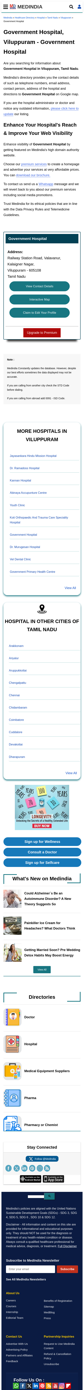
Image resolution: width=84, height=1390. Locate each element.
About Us (13, 1293)
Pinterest (42, 1386)
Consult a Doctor (42, 852)
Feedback (12, 1361)
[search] (36, 1196)
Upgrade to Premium (42, 332)
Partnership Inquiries (59, 1336)
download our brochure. (33, 175)
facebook (22, 1386)
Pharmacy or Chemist (41, 1125)
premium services (34, 164)
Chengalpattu (17, 682)
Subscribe (67, 1269)
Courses (11, 1306)
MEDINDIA (26, 7)
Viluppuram (65, 17)
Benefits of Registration (58, 1300)
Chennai (14, 695)
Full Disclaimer (67, 1246)
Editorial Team (14, 1317)
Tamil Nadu (52, 17)
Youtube (55, 1386)
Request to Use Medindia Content (59, 1346)
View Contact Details (39, 286)
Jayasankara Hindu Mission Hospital (33, 455)
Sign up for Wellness (42, 842)
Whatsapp (46, 184)
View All (70, 588)
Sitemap (49, 1306)
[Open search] (71, 6)
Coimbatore (16, 719)
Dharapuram (17, 756)
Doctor (29, 1017)
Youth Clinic (17, 505)
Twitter (29, 1386)
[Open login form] (79, 6)
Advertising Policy (17, 1349)
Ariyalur (14, 658)
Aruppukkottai (18, 670)
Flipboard (68, 1386)
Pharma (30, 1098)
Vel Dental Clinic (20, 559)
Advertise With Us (17, 1343)
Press (47, 1318)
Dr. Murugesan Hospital (25, 547)
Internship (12, 1312)
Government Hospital (23, 534)
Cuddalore (15, 732)
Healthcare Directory (24, 17)
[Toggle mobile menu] (4, 6)
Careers (11, 1300)
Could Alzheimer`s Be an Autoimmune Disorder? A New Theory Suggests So (47, 899)
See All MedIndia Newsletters (26, 1279)
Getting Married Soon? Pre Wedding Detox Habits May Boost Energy (52, 952)
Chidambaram (18, 707)
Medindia (7, 17)
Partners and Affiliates (19, 1355)
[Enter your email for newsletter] (30, 1269)
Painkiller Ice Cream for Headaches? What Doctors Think (49, 925)
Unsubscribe (51, 1364)
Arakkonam (16, 645)
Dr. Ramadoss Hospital (24, 468)
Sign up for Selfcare (42, 863)
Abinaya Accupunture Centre (28, 492)
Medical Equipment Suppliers (47, 1071)
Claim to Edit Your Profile (39, 312)
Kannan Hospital (20, 480)
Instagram (61, 1386)
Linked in (35, 1386)
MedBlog (49, 1312)
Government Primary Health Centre (32, 571)
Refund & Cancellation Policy (57, 1356)
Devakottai (16, 744)
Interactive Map (39, 299)
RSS (48, 1386)
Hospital (41, 17)
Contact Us (14, 1336)
